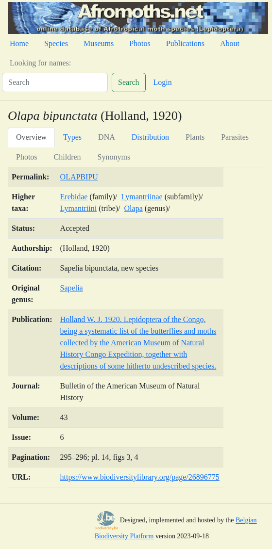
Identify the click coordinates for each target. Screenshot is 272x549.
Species (56, 43)
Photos (140, 43)
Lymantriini (78, 208)
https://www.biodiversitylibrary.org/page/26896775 (140, 477)
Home (19, 43)
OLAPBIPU (79, 177)
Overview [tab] (31, 137)
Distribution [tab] (150, 137)
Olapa (133, 208)
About (229, 43)
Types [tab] (72, 137)
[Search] (55, 82)
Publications (185, 43)
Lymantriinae (141, 197)
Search (128, 82)
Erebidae (74, 197)
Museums (99, 43)
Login (162, 82)
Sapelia (71, 288)
